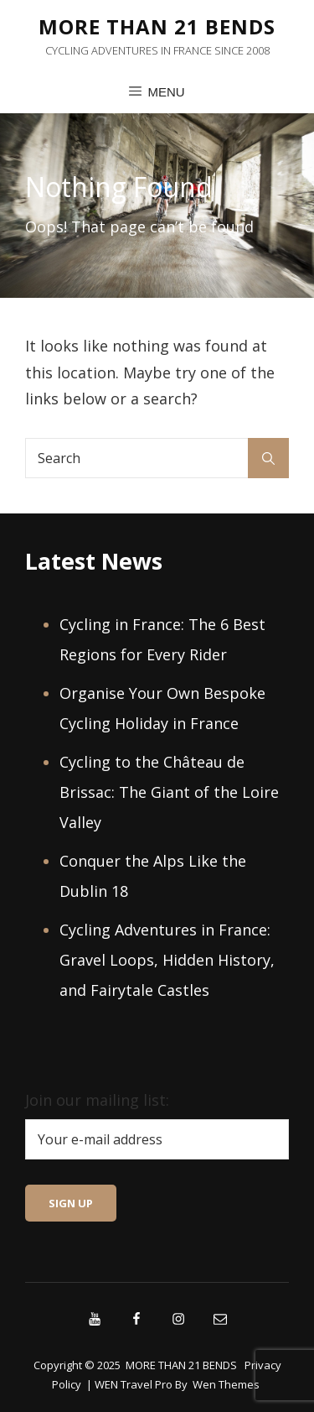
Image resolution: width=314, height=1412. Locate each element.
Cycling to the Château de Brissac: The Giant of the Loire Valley (169, 792)
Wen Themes (226, 1384)
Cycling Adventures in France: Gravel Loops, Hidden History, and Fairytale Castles (167, 960)
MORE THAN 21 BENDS (157, 26)
